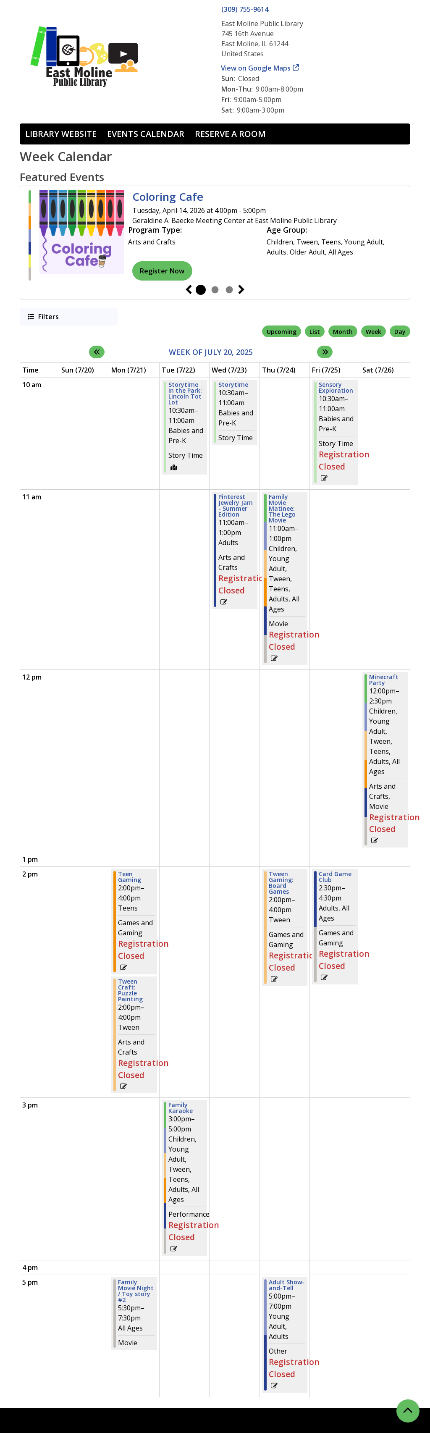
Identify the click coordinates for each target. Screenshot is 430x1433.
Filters (47, 316)
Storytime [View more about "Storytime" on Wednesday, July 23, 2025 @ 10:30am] (233, 385)
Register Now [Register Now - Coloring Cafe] (162, 271)
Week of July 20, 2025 (211, 352)
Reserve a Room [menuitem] (230, 133)
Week (373, 332)
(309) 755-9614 (244, 9)
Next (241, 290)
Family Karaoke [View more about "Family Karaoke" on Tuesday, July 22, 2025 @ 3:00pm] (180, 1108)
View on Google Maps (256, 68)
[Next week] (325, 352)
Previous (189, 290)
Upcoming (281, 332)
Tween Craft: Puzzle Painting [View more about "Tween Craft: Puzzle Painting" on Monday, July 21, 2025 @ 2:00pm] (130, 990)
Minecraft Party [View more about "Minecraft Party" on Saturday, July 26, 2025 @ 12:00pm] (384, 680)
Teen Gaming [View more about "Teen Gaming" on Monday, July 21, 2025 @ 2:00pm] (129, 877)
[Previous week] (97, 352)
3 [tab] (229, 290)
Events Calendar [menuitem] (145, 133)
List (314, 332)
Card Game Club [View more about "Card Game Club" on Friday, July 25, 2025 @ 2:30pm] (335, 877)
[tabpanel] (215, 235)
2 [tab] (215, 290)
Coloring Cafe (167, 196)
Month (343, 332)
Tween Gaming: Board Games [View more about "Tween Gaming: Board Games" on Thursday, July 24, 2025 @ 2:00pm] (281, 883)
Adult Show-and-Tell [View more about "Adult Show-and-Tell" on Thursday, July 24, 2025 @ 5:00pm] (286, 1285)
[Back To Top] (408, 1411)
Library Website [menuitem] (61, 133)
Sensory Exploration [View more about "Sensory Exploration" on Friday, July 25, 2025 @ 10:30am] (336, 388)
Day (400, 332)
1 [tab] (201, 290)
